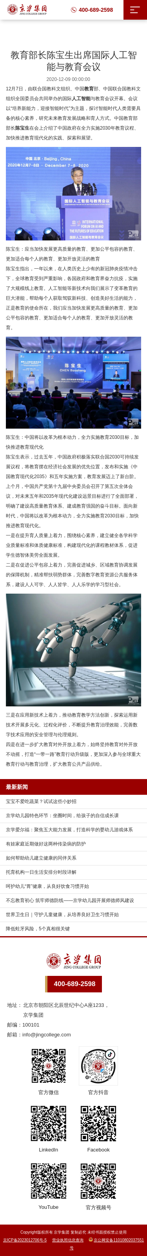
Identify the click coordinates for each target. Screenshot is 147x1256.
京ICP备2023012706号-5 (25, 1240)
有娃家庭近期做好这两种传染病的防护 (46, 844)
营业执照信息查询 (67, 1240)
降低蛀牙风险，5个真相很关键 (38, 928)
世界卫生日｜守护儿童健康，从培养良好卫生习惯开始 (62, 914)
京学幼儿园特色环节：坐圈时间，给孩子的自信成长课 (62, 815)
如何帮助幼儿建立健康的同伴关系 (41, 858)
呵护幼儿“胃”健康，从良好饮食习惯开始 (47, 886)
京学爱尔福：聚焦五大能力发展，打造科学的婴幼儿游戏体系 (69, 829)
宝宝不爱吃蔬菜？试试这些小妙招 (41, 801)
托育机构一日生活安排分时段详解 (41, 872)
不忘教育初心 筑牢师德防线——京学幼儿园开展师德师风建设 (70, 900)
